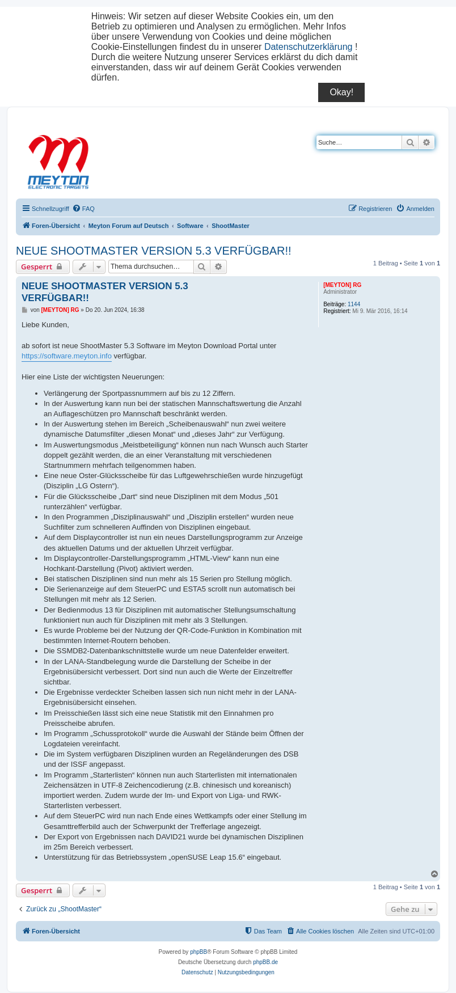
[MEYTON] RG (342, 285)
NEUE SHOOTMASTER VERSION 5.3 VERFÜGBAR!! (154, 250)
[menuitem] (83, 208)
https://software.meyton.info (67, 356)
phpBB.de (265, 962)
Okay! (341, 92)
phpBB (198, 952)
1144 (354, 304)
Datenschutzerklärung (308, 47)
